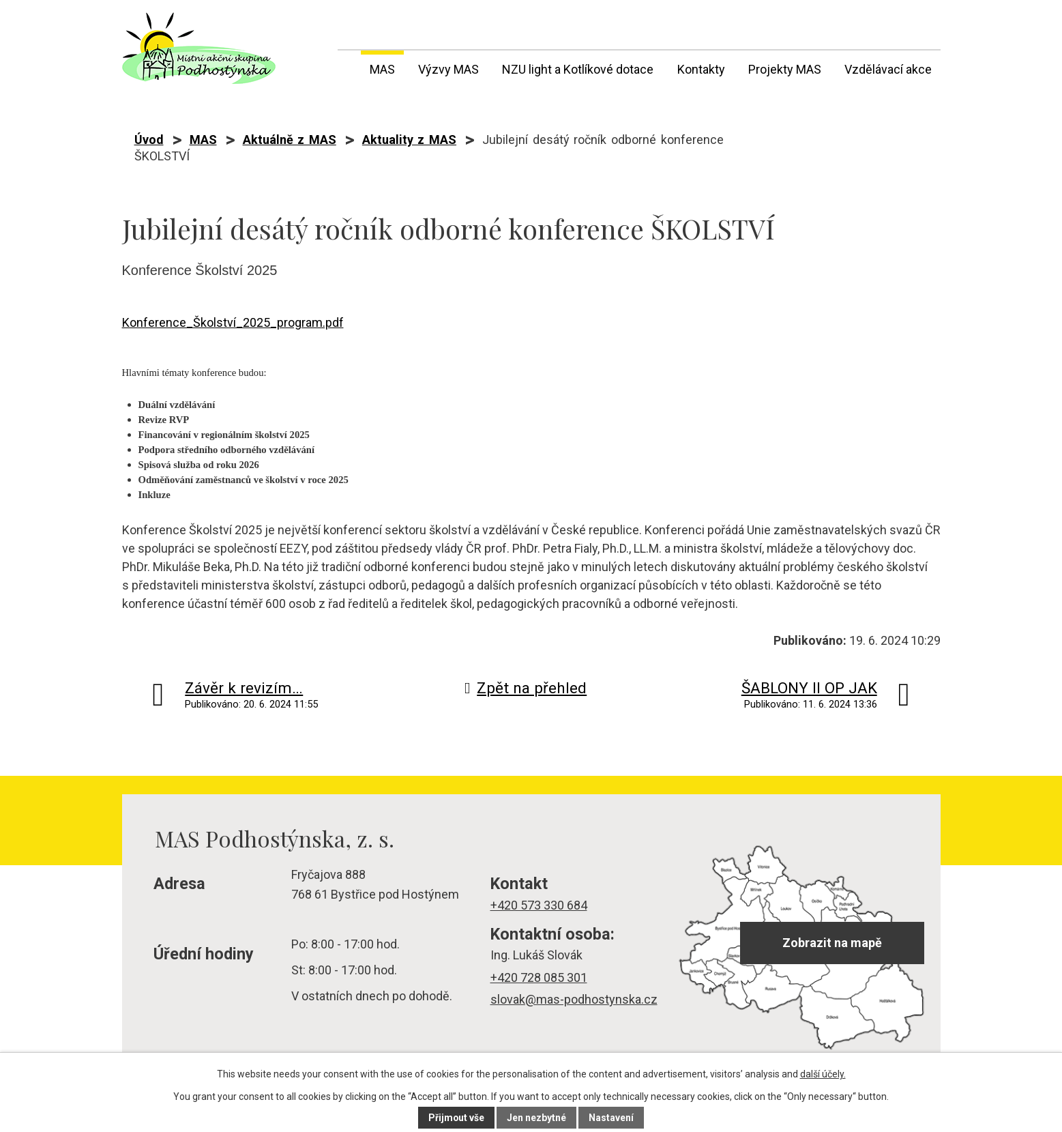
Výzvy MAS (448, 69)
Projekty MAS (784, 69)
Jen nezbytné (537, 1117)
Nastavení (611, 1117)
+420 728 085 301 (538, 977)
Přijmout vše (456, 1117)
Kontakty (701, 69)
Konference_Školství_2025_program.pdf (233, 322)
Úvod (346, 66)
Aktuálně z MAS (289, 139)
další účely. (823, 1074)
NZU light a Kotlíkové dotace (577, 69)
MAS (382, 69)
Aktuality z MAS (409, 139)
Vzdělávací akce (888, 69)
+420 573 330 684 (538, 905)
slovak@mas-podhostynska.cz (574, 999)
